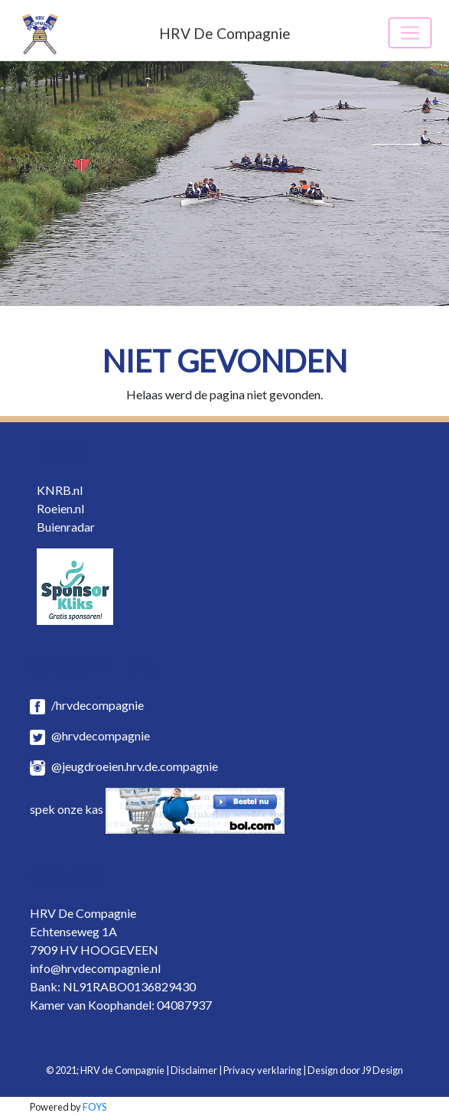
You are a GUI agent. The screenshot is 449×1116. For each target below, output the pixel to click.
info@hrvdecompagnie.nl (95, 968)
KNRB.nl (60, 490)
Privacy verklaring (262, 1070)
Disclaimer (194, 1070)
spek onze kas (157, 809)
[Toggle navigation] (410, 33)
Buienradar (66, 526)
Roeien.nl (60, 508)
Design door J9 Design (355, 1070)
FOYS (94, 1107)
